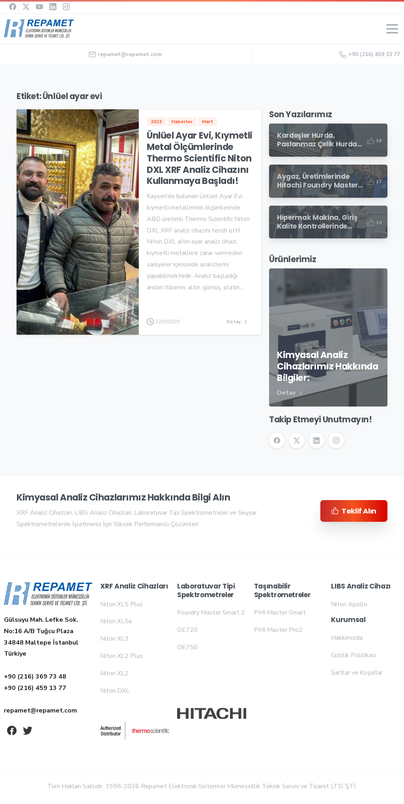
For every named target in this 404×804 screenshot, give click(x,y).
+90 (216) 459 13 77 (369, 54)
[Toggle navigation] (392, 29)
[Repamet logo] (48, 595)
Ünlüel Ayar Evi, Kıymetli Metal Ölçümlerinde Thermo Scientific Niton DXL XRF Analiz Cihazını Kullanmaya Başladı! (199, 159)
